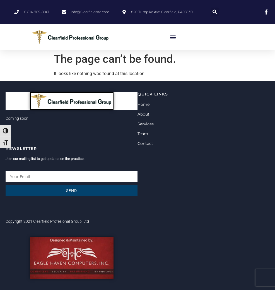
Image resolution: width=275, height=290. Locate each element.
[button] (215, 12)
